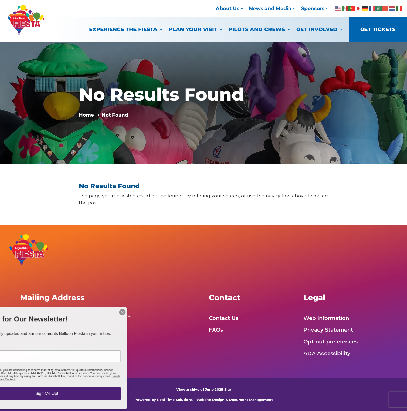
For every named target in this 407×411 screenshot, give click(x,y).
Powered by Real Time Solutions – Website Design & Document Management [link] (203, 400)
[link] (26, 33)
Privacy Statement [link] (328, 330)
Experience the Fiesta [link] (123, 29)
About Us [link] (227, 8)
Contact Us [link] (223, 318)
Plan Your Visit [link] (193, 29)
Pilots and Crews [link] (256, 29)
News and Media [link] (270, 8)
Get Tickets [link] (378, 29)
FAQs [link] (216, 330)
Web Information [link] (326, 318)
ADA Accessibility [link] (326, 353)
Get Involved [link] (316, 29)
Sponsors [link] (312, 8)
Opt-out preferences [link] (330, 342)
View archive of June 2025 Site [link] (203, 390)
